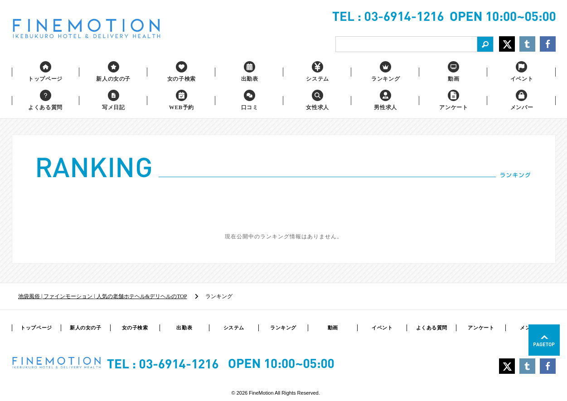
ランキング (283, 327)
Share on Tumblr (527, 44)
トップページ (36, 327)
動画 (333, 327)
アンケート (481, 327)
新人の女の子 (85, 327)
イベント (382, 327)
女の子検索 (135, 327)
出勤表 (184, 327)
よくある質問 (431, 327)
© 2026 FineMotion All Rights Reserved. (276, 393)
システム (233, 327)
